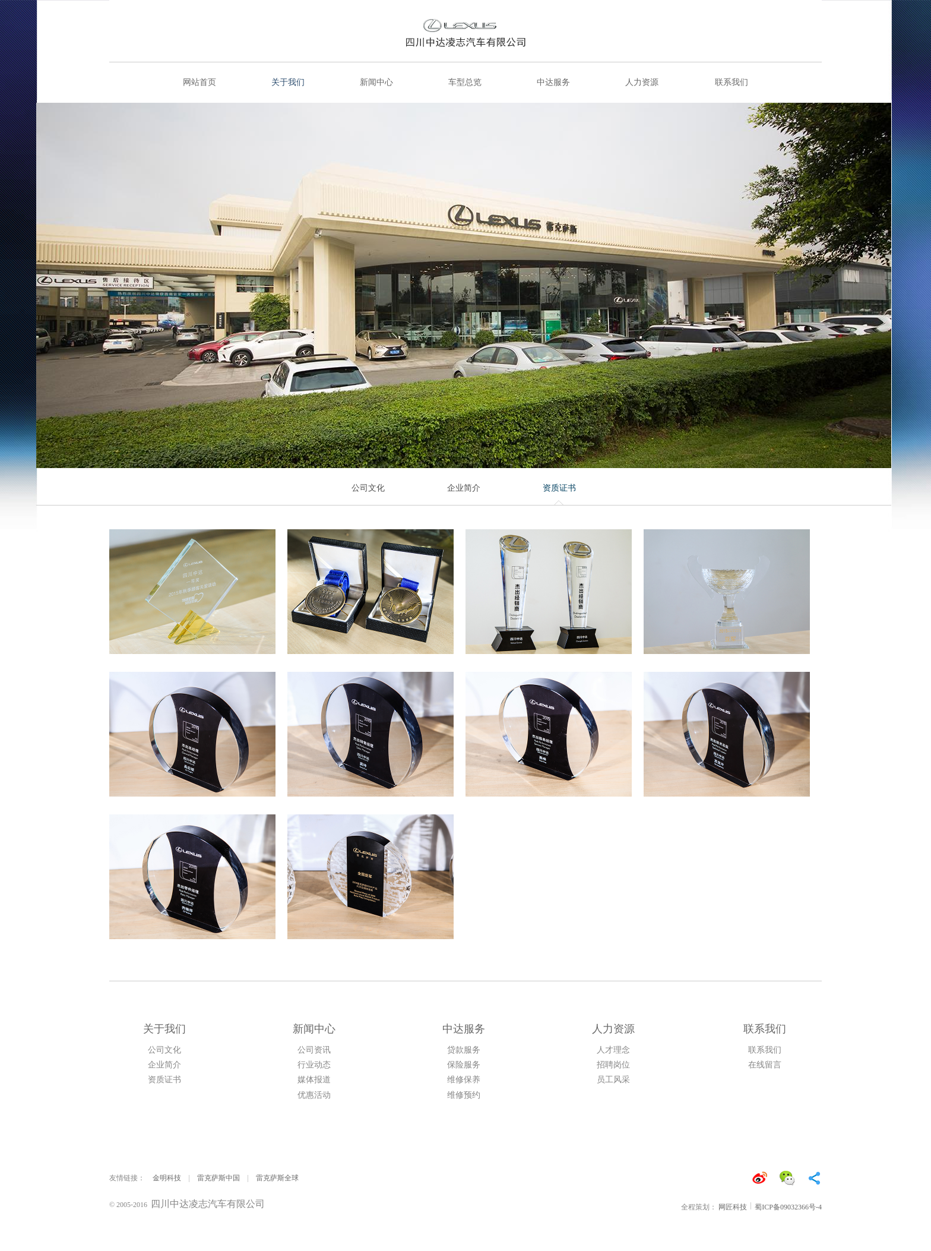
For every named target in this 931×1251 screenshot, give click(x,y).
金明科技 (167, 1178)
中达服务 (553, 82)
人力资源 (641, 82)
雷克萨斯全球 (277, 1178)
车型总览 (465, 82)
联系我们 (731, 82)
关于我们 (288, 82)
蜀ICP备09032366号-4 (788, 1207)
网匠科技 (732, 1207)
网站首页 (199, 82)
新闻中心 (376, 82)
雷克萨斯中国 (218, 1178)
